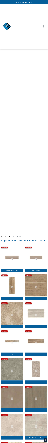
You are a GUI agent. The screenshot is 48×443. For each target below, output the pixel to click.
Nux (12, 326)
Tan (36, 382)
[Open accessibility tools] (45, 440)
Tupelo (12, 298)
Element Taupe (12, 382)
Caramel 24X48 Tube (36, 410)
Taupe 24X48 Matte (36, 326)
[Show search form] (42, 26)
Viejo (12, 354)
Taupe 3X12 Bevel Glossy (12, 270)
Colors (6, 236)
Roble (36, 298)
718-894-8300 (26, 0)
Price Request (4, 247)
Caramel (12, 410)
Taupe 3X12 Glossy (36, 270)
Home (2, 236)
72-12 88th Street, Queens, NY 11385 (24, 2)
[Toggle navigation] (46, 26)
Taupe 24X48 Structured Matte (36, 437)
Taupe (10, 236)
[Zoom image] (12, 259)
